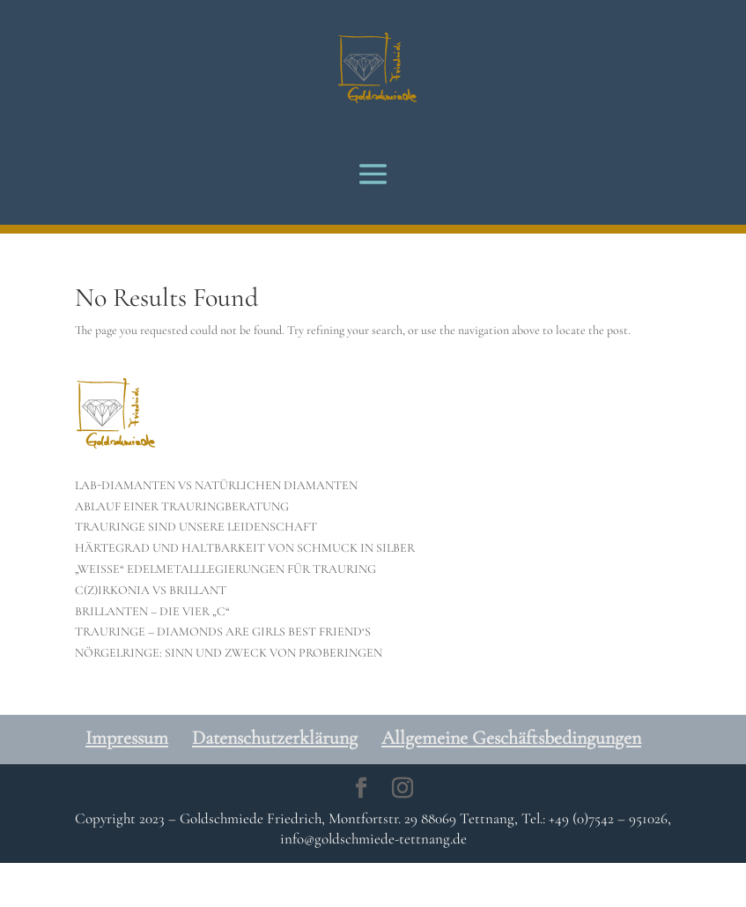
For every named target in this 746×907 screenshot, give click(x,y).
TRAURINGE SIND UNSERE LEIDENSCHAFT (196, 526)
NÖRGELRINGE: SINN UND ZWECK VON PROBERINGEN (228, 652)
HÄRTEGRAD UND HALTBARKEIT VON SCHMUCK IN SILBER (245, 547)
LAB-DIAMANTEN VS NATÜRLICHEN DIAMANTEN (216, 485)
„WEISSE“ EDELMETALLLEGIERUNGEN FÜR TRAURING (225, 568)
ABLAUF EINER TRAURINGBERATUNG (182, 506)
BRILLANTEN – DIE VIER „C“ (152, 611)
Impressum (126, 737)
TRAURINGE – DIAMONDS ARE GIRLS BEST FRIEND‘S (223, 631)
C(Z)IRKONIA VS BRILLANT (150, 590)
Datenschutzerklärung (275, 737)
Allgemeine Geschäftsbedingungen (511, 737)
